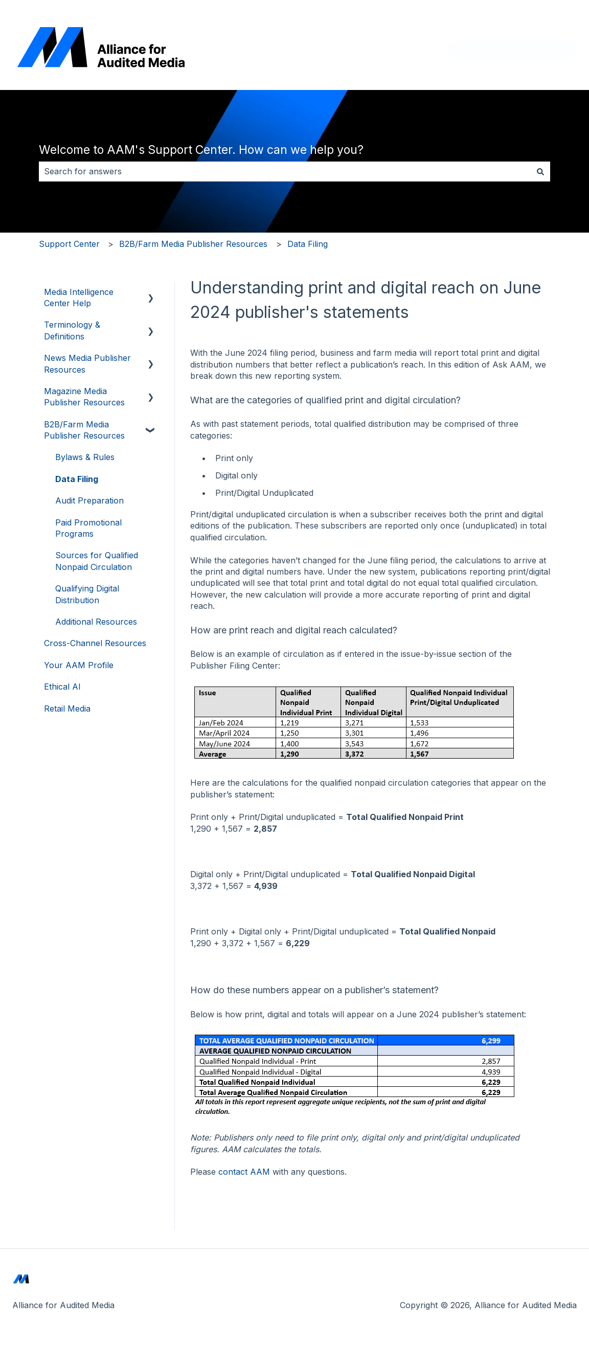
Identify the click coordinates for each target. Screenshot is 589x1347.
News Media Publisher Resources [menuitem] (87, 363)
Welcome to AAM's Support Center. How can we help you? (201, 150)
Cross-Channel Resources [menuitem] (95, 643)
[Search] (540, 171)
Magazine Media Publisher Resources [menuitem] (84, 396)
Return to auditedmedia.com (512, 49)
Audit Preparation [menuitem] (89, 500)
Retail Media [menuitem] (67, 708)
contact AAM (244, 1172)
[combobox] (285, 171)
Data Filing (307, 244)
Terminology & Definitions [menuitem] (72, 330)
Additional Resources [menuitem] (96, 622)
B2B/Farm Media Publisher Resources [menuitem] (84, 430)
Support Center (69, 244)
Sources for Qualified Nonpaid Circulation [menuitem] (96, 561)
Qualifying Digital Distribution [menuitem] (87, 594)
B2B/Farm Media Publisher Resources (193, 244)
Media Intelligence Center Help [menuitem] (79, 297)
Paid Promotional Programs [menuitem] (88, 528)
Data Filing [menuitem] (76, 479)
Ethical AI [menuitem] (62, 686)
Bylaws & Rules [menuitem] (85, 457)
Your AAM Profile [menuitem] (79, 665)
